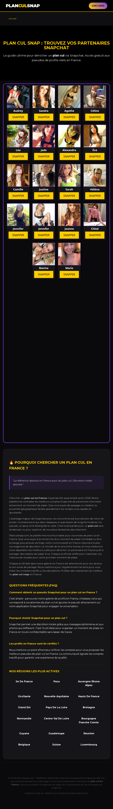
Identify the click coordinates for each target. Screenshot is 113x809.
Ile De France (24, 681)
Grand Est (24, 707)
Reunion (89, 733)
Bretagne (89, 707)
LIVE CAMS (98, 5)
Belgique (24, 744)
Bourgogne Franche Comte (89, 720)
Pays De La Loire (56, 707)
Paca (56, 681)
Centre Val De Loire (56, 718)
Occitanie (24, 696)
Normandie (24, 718)
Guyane (24, 733)
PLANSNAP (23, 5)
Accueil (12, 18)
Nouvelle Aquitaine (56, 696)
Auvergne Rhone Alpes (89, 683)
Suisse (56, 744)
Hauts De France (88, 696)
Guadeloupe (56, 733)
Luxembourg (89, 744)
